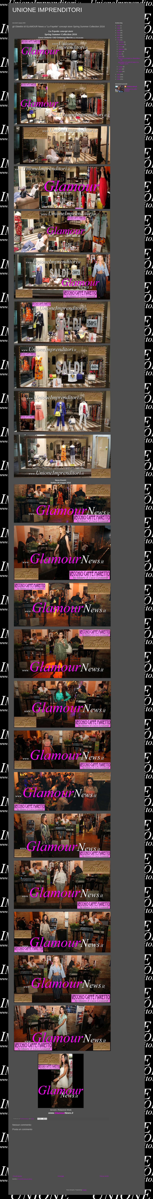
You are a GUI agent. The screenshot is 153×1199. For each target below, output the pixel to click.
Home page (61, 1176)
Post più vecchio (104, 1176)
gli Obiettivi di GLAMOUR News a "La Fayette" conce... (128, 62)
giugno (121, 56)
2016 (118, 40)
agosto (121, 51)
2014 (118, 77)
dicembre (121, 42)
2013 (118, 79)
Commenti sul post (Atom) (25, 1179)
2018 (118, 35)
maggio (121, 66)
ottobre (121, 47)
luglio (120, 54)
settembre (121, 49)
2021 (118, 28)
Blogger (84, 1190)
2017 (118, 37)
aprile (120, 69)
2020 (118, 30)
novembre (121, 44)
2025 (118, 25)
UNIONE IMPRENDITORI (47, 9)
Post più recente (17, 1176)
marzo (120, 71)
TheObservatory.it (132, 86)
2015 (118, 74)
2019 (118, 32)
